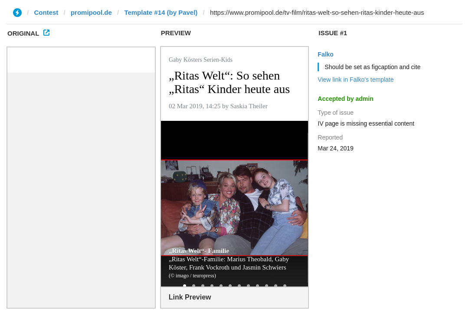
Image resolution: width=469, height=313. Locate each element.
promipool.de (91, 12)
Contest (46, 12)
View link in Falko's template (356, 79)
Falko (326, 54)
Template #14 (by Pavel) (160, 12)
